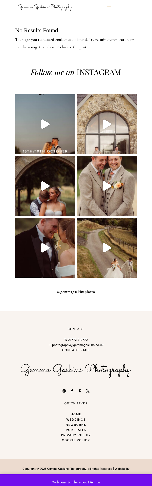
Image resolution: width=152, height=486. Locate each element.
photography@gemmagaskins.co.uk (77, 345)
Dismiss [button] (94, 482)
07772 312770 (78, 340)
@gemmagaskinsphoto (76, 291)
